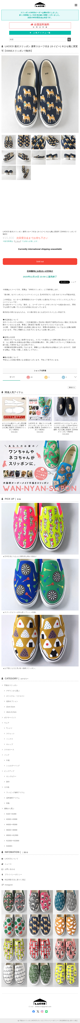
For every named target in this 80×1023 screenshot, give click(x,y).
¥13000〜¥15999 (12, 841)
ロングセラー (11, 776)
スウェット (10, 734)
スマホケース (9, 750)
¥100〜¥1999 (11, 814)
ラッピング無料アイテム (15, 792)
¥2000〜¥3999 (11, 819)
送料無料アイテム (13, 798)
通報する (72, 387)
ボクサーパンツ (10, 718)
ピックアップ (9, 771)
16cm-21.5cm (11, 712)
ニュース (8, 864)
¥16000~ (9, 846)
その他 (6, 787)
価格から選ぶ (9, 808)
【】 (17, 241)
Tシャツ (9, 728)
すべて (12, 377)
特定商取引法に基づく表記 (15, 880)
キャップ (9, 744)
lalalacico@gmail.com (43, 1006)
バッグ (6, 755)
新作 (8, 782)
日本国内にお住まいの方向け (40, 271)
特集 (8, 803)
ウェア (6, 723)
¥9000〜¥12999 (12, 835)
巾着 (8, 760)
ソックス (9, 739)
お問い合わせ (10, 869)
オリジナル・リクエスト (15, 696)
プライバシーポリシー (13, 875)
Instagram (9, 885)
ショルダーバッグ (13, 766)
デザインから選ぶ (13, 691)
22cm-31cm (10, 707)
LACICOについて (11, 859)
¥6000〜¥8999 (11, 830)
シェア (73, 282)
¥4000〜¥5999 (11, 825)
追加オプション (12, 701)
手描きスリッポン (11, 685)
